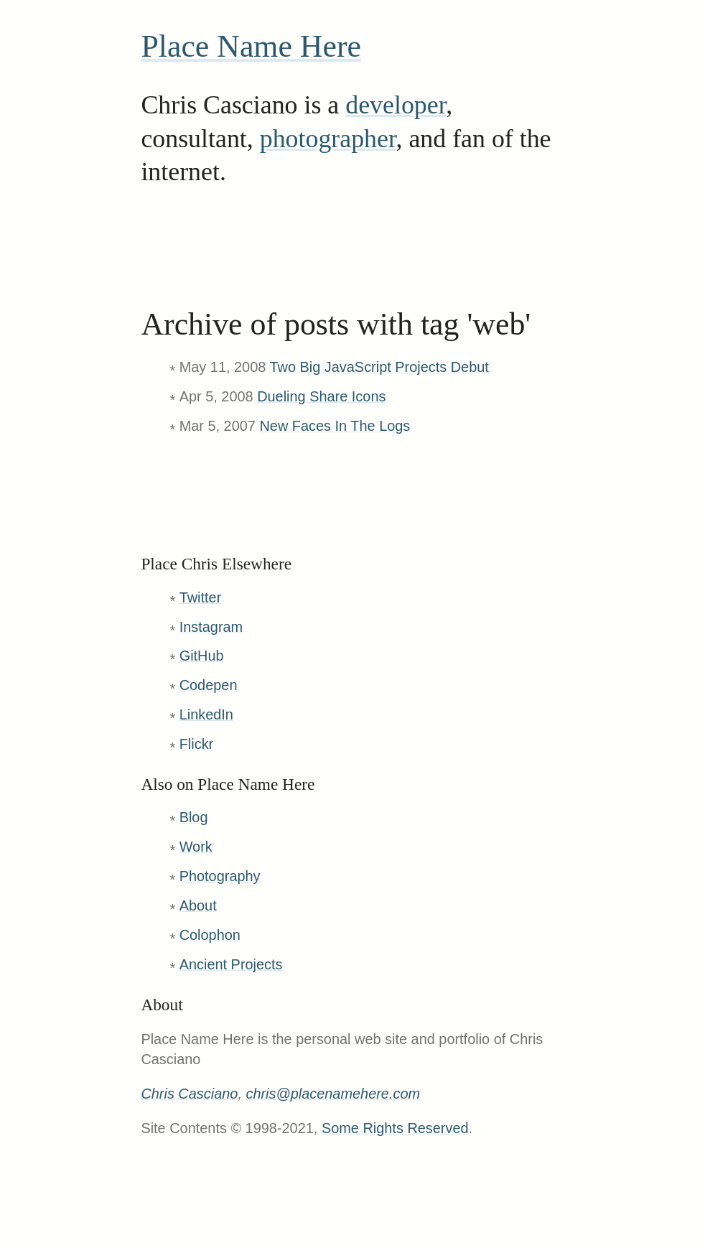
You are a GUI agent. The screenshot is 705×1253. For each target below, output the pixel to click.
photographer (328, 138)
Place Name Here (251, 46)
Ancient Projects (231, 964)
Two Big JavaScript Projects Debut (378, 367)
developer (395, 104)
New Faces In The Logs (334, 426)
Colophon (210, 935)
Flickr (196, 744)
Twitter (200, 597)
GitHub (201, 655)
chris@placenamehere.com (333, 1093)
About (198, 905)
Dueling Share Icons (321, 396)
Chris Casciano (189, 1093)
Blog (193, 817)
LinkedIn (206, 714)
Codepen (208, 685)
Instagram (211, 627)
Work (196, 846)
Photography (220, 876)
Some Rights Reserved (395, 1128)
